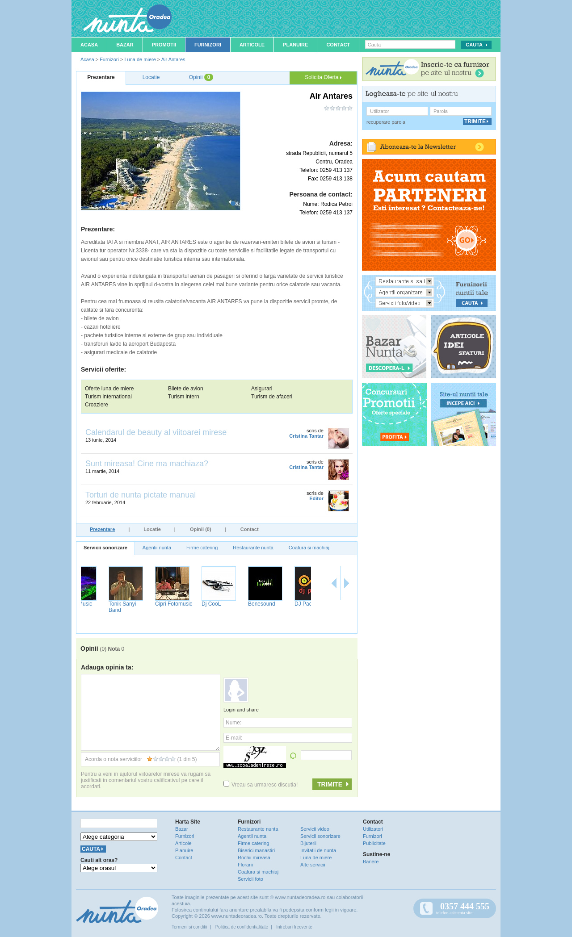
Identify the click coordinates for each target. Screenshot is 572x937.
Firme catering (202, 547)
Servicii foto (250, 879)
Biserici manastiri (256, 850)
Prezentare (102, 529)
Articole (252, 44)
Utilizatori (373, 829)
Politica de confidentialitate (241, 926)
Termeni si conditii (189, 926)
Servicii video (314, 829)
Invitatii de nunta (318, 850)
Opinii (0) (200, 529)
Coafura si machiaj (309, 547)
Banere (371, 861)
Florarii (245, 864)
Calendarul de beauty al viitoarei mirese (156, 432)
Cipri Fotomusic (196, 604)
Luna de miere (140, 59)
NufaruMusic (100, 604)
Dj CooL (234, 604)
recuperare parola (385, 122)
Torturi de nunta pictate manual (140, 494)
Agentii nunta (157, 547)
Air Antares (173, 59)
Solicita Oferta (323, 77)
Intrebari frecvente (294, 926)
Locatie (152, 529)
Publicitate (374, 843)
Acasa (89, 44)
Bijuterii (308, 843)
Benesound (285, 604)
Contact (338, 44)
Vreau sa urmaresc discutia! (260, 785)
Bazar (125, 44)
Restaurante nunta (253, 547)
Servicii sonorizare (105, 547)
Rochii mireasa (254, 857)
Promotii (164, 44)
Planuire (295, 44)
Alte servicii (312, 864)
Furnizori (207, 44)
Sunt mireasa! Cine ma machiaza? (146, 463)
